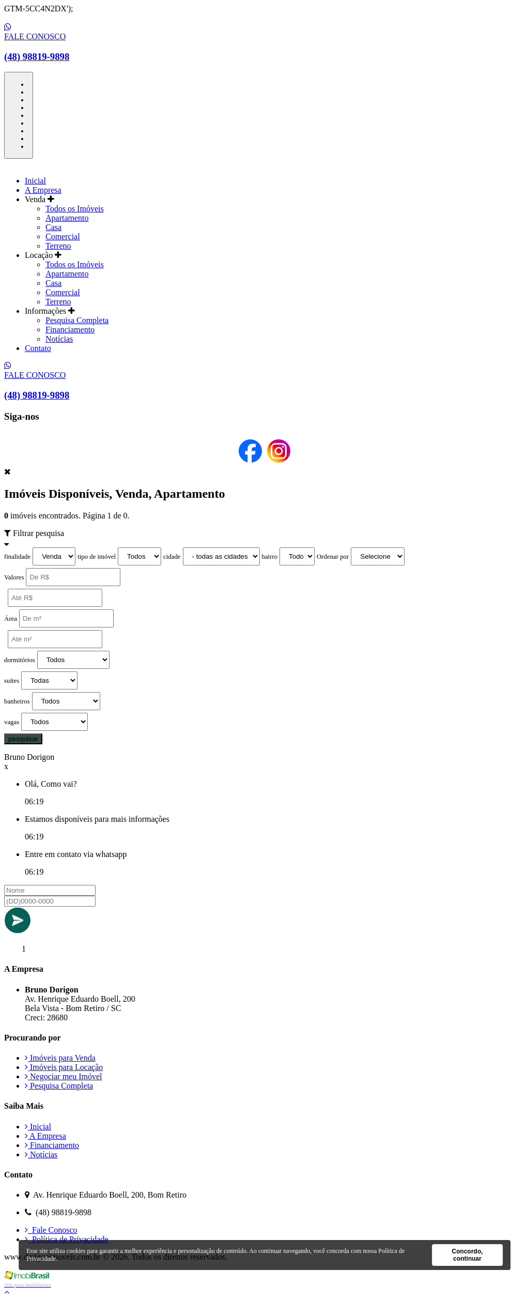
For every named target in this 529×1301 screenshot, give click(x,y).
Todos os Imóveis (74, 208)
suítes (11, 680)
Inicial (35, 180)
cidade (171, 556)
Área (10, 618)
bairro (270, 556)
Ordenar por (333, 556)
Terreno (58, 245)
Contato (38, 348)
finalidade (17, 556)
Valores (14, 577)
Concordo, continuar (467, 1255)
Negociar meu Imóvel (63, 1076)
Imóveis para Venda (60, 1057)
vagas (11, 722)
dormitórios (19, 660)
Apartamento (67, 217)
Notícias (59, 338)
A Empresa (43, 190)
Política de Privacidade (66, 1239)
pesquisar (23, 739)
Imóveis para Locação (64, 1067)
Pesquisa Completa (76, 320)
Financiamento (70, 329)
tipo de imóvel (96, 556)
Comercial (62, 236)
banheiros (17, 701)
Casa (53, 227)
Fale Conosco (51, 1230)
